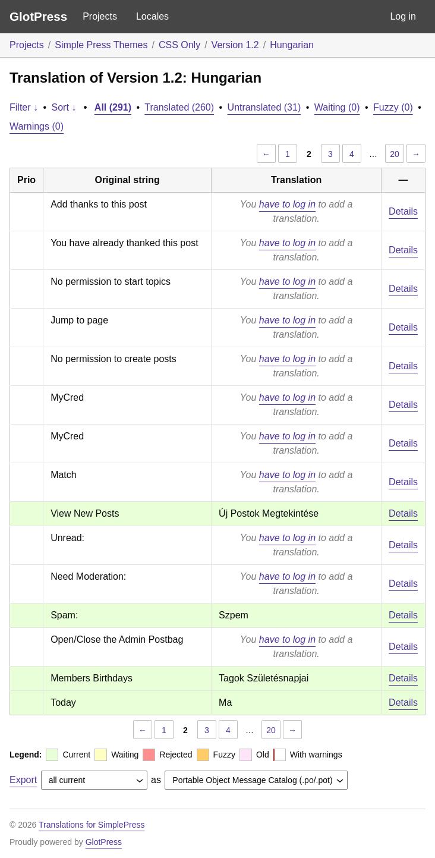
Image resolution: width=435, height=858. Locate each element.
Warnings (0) (37, 126)
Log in (403, 16)
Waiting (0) (337, 107)
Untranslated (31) (264, 107)
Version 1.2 (235, 45)
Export (23, 780)
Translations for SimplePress (91, 824)
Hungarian (292, 45)
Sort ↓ (64, 107)
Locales (152, 16)
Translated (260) (179, 107)
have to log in (287, 204)
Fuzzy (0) (393, 107)
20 (394, 154)
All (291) (112, 107)
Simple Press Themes (101, 45)
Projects (100, 16)
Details (403, 211)
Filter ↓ (24, 107)
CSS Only (179, 45)
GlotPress (38, 16)
